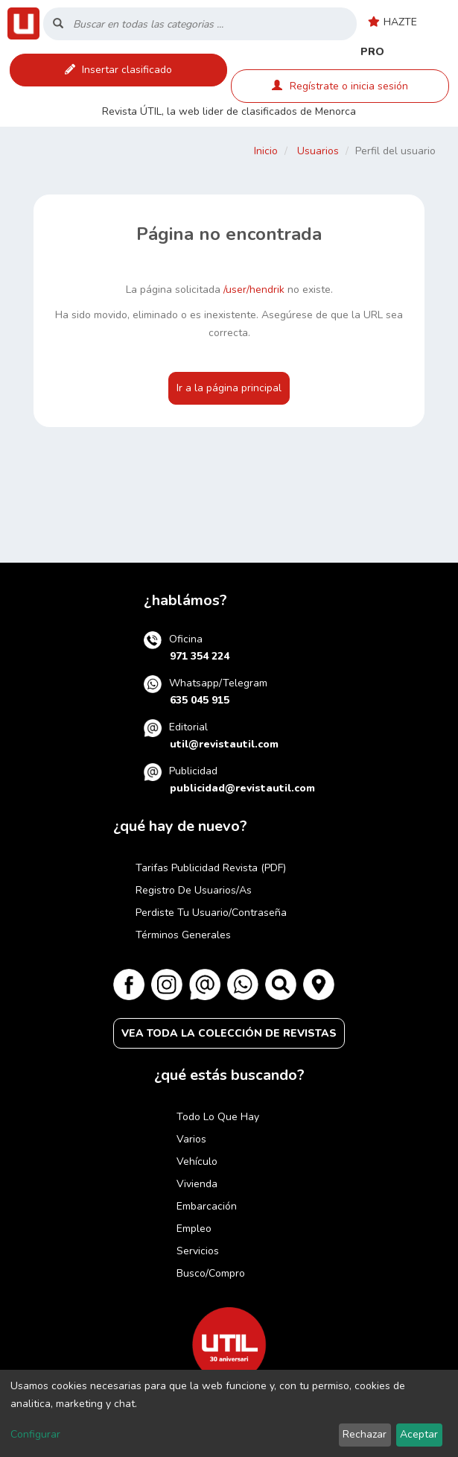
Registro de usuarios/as (194, 890)
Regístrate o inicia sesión (340, 86)
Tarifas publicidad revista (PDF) (211, 868)
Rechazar (365, 1434)
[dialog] (229, 1413)
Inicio (266, 151)
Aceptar (419, 1434)
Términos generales (183, 935)
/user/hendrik (253, 289)
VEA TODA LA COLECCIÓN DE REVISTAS (229, 1033)
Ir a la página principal (229, 388)
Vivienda (196, 1184)
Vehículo (196, 1161)
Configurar (35, 1434)
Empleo (193, 1228)
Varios (191, 1139)
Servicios (197, 1251)
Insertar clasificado (118, 70)
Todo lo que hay (217, 1117)
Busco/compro (210, 1273)
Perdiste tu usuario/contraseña (211, 913)
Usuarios (318, 151)
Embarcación (206, 1206)
